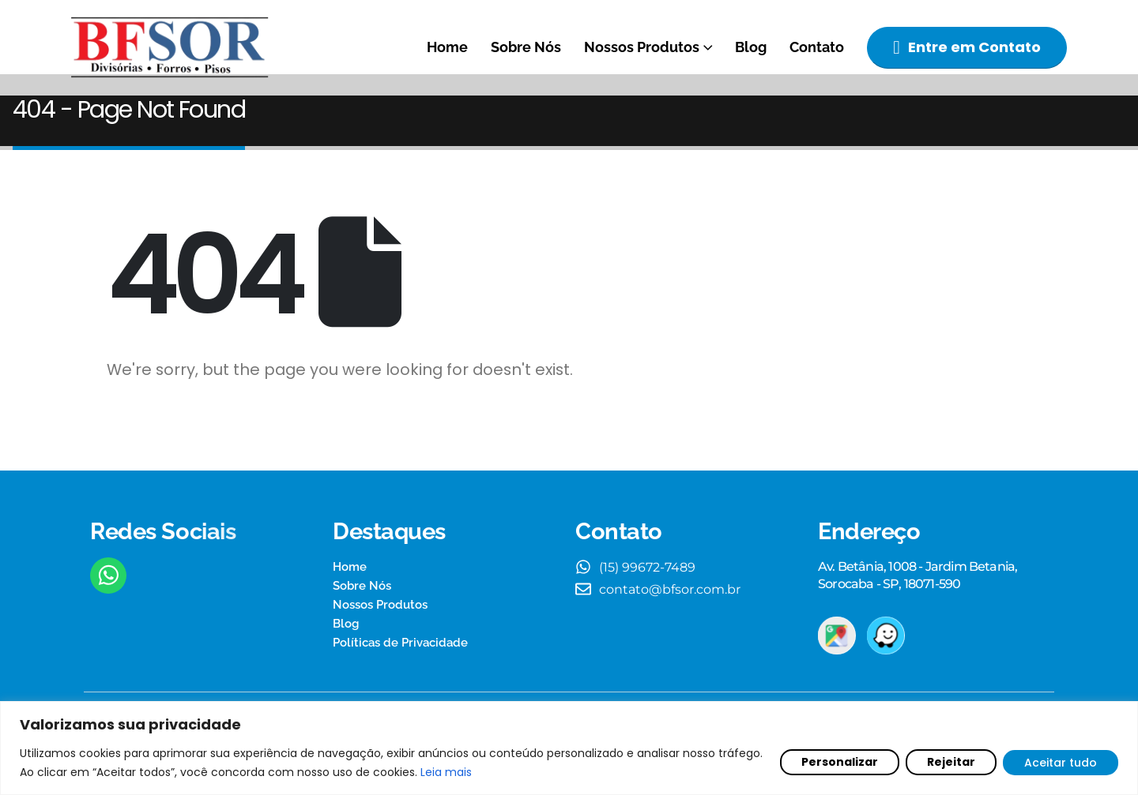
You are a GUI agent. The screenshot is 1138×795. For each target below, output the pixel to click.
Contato (816, 47)
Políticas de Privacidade (400, 664)
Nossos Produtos (641, 47)
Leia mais (446, 772)
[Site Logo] (170, 48)
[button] (967, 48)
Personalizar (839, 762)
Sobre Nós (526, 47)
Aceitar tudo (1060, 763)
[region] (569, 748)
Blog (751, 47)
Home (447, 47)
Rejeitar (951, 762)
